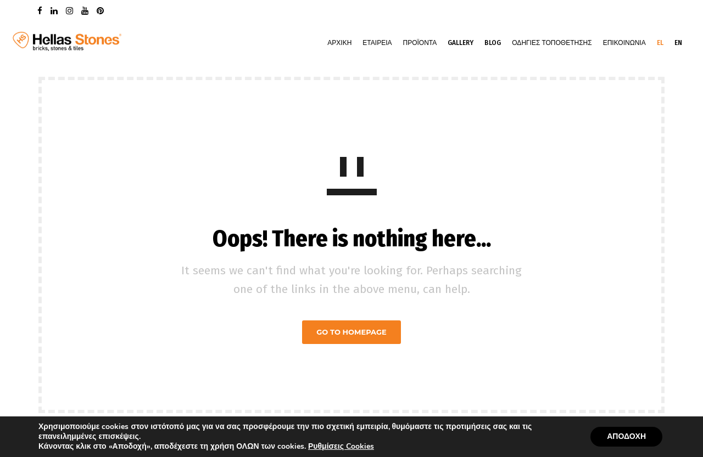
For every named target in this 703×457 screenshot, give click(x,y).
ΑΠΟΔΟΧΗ (626, 436)
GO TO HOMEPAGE (351, 332)
